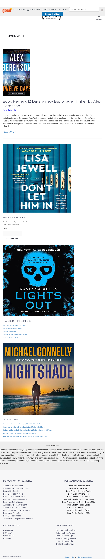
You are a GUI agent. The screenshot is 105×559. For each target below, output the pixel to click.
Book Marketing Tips (64, 534)
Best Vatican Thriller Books (78, 504)
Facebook (7, 537)
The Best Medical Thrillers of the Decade (15, 333)
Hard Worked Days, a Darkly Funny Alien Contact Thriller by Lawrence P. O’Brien (27, 429)
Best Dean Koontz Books (14, 495)
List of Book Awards (64, 540)
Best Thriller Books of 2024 (78, 512)
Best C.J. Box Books (12, 515)
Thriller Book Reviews (65, 543)
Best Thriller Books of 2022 (78, 506)
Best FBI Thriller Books (79, 487)
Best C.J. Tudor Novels (13, 493)
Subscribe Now (52, 7)
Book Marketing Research (67, 537)
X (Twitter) (7, 532)
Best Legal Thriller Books (78, 493)
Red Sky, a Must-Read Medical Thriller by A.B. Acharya (19, 432)
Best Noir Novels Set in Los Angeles (78, 498)
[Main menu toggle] (99, 16)
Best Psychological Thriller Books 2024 (78, 501)
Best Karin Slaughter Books (15, 498)
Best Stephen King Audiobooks (12, 327)
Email (5, 227)
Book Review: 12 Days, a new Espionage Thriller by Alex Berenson (52, 102)
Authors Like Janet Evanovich (15, 487)
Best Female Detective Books (78, 490)
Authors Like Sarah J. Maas (15, 506)
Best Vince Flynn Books (13, 512)
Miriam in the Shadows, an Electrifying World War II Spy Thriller (22, 423)
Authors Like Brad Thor (13, 485)
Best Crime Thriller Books (79, 485)
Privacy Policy (70, 556)
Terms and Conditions (85, 556)
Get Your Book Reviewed (66, 529)
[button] (52, 5)
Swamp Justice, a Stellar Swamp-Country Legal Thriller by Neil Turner (24, 426)
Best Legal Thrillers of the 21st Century (14, 324)
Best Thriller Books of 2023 (78, 509)
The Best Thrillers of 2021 (10, 336)
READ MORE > (9, 130)
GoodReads (8, 534)
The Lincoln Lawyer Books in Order (18, 517)
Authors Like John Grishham (15, 504)
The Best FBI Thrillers (9, 330)
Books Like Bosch (10, 490)
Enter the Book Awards (65, 532)
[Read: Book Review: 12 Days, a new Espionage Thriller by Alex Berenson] (16, 71)
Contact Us (8, 529)
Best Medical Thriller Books (78, 495)
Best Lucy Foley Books (13, 501)
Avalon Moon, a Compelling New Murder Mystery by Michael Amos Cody (25, 435)
